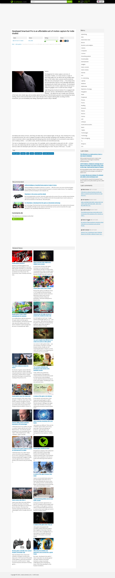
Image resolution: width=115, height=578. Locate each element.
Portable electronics (48, 153)
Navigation (84, 92)
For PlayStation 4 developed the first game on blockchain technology (42, 203)
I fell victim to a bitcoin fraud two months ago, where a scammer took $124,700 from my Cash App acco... (91, 193)
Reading (83, 105)
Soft (82, 119)
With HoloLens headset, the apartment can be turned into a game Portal (43, 552)
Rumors (83, 113)
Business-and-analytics (87, 45)
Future (31, 153)
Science (83, 116)
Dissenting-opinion (86, 56)
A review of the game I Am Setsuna (42, 396)
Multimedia (84, 86)
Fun (28, 153)
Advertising (84, 34)
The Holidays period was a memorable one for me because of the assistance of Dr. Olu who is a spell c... (92, 214)
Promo (83, 102)
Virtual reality (38, 153)
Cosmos (83, 53)
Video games (16, 153)
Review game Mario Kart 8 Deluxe (42, 288)
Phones (83, 100)
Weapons (83, 144)
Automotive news (85, 39)
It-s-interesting (85, 78)
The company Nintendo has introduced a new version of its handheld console (41, 368)
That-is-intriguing (85, 138)
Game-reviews (85, 70)
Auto (82, 37)
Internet (83, 72)
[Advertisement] (57, 16)
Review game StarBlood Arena (41, 448)
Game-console (85, 67)
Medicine (83, 83)
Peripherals (84, 97)
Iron (82, 75)
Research (83, 108)
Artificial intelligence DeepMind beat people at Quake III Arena (41, 185)
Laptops (83, 81)
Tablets (83, 130)
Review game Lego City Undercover (21, 396)
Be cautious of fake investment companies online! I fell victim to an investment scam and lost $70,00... (92, 224)
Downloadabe (84, 59)
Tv (81, 141)
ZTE (82, 146)
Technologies (84, 133)
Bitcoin (83, 42)
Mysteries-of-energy (86, 89)
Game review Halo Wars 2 (18, 500)
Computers (84, 50)
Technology (84, 135)
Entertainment (84, 61)
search (69, 1)
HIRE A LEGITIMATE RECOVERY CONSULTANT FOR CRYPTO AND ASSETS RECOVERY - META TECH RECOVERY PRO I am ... (92, 203)
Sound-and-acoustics (86, 124)
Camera (83, 48)
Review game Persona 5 (18, 263)
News (82, 94)
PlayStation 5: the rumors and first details (35, 194)
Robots (83, 111)
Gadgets (23, 153)
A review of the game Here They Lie (42, 524)
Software (83, 122)
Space (82, 127)
